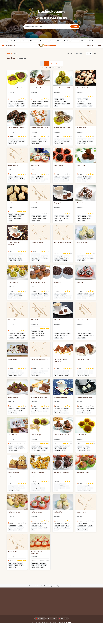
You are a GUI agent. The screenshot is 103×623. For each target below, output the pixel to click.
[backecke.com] (50, 46)
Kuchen (59, 41)
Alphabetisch (78, 53)
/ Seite (94, 53)
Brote (10, 41)
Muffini (66, 41)
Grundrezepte (34, 41)
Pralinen (83, 41)
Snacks (91, 41)
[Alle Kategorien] (8, 45)
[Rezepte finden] (74, 26)
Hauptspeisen (44, 41)
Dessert (17, 41)
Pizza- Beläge (75, 41)
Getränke (25, 41)
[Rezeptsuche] (51, 26)
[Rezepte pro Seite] (89, 53)
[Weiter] (61, 63)
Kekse (52, 41)
